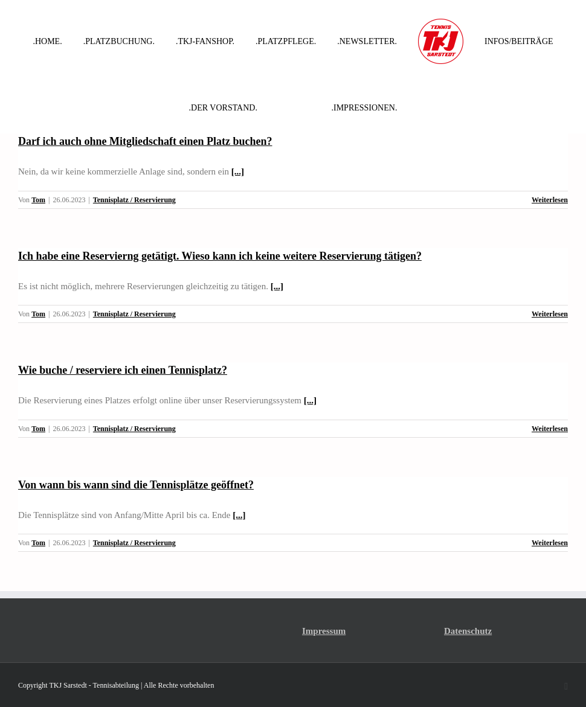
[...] (237, 171)
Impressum (324, 631)
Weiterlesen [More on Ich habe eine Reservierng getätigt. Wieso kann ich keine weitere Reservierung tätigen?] (550, 314)
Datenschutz (468, 631)
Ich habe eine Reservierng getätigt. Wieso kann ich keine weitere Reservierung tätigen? (220, 256)
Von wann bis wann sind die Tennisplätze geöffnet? (136, 485)
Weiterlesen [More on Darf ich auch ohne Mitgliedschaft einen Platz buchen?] (550, 200)
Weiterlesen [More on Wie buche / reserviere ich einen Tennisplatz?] (550, 428)
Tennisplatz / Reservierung (134, 200)
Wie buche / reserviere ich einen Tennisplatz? (122, 370)
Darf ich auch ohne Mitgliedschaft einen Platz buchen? (145, 141)
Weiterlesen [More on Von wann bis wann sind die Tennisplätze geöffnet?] (550, 543)
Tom (38, 200)
